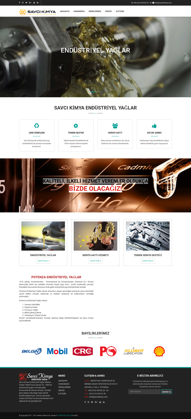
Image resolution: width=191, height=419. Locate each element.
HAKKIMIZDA (79, 11)
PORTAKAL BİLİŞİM (65, 415)
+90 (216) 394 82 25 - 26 (142, 3)
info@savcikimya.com (163, 3)
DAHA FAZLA (43, 261)
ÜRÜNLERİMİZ (95, 11)
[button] (5, 75)
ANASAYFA (64, 11)
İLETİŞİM (120, 11)
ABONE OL (166, 392)
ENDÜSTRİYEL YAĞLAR (43, 255)
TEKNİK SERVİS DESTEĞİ (148, 255)
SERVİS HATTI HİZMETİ (95, 255)
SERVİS (108, 11)
